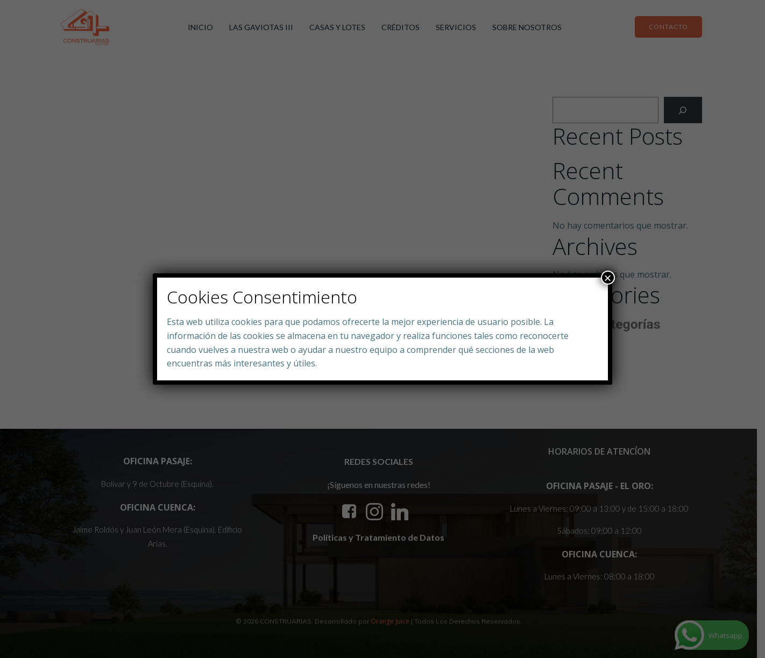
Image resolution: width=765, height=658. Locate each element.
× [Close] (608, 278)
